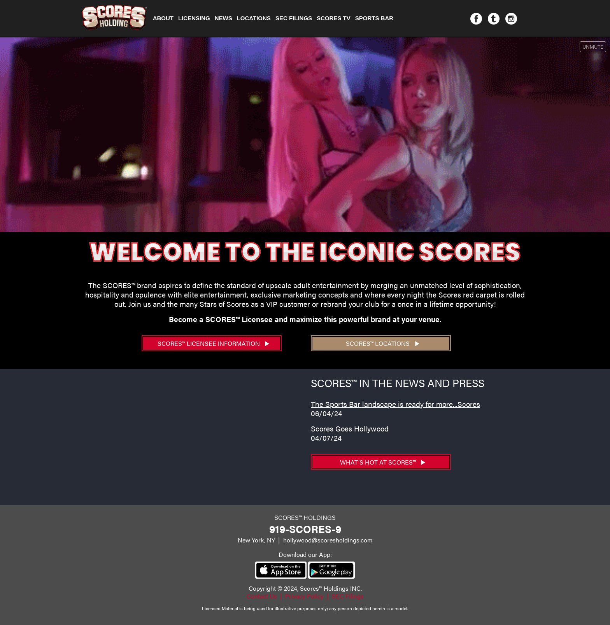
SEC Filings (293, 18)
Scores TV (334, 18)
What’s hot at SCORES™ (383, 462)
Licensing (194, 18)
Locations (254, 18)
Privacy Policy (304, 596)
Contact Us (262, 596)
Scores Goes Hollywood (350, 428)
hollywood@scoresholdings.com (328, 539)
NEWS (223, 18)
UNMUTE (592, 46)
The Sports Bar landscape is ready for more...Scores (395, 404)
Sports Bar (374, 18)
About (163, 18)
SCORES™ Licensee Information (214, 343)
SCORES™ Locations (382, 343)
